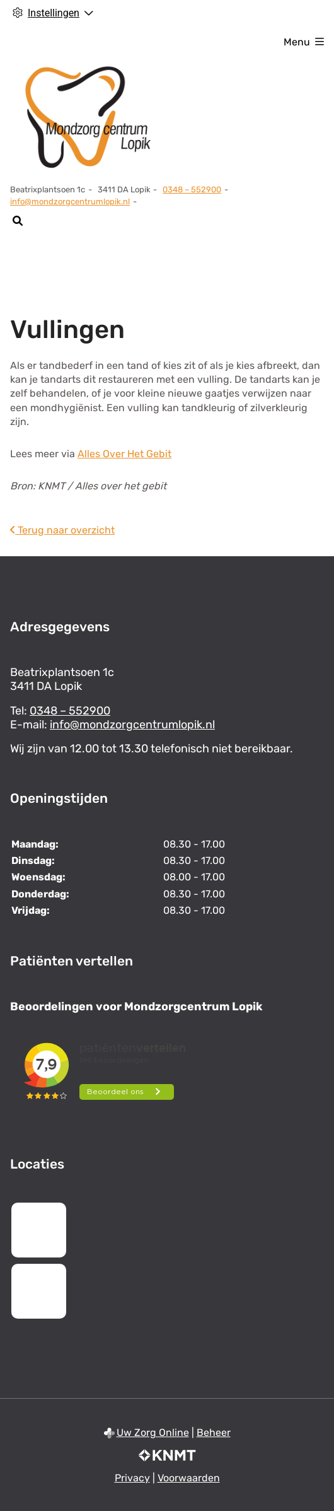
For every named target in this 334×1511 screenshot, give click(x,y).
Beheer (214, 1432)
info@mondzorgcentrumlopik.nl (70, 201)
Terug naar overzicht (62, 530)
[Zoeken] (17, 221)
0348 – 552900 (70, 711)
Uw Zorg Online (153, 1432)
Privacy (132, 1478)
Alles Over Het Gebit (124, 454)
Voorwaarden (189, 1478)
